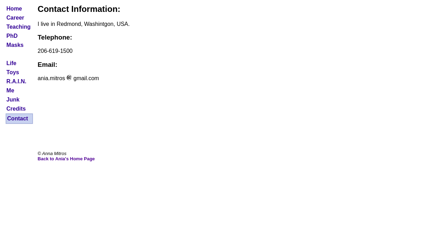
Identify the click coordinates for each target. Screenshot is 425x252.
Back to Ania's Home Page (66, 158)
